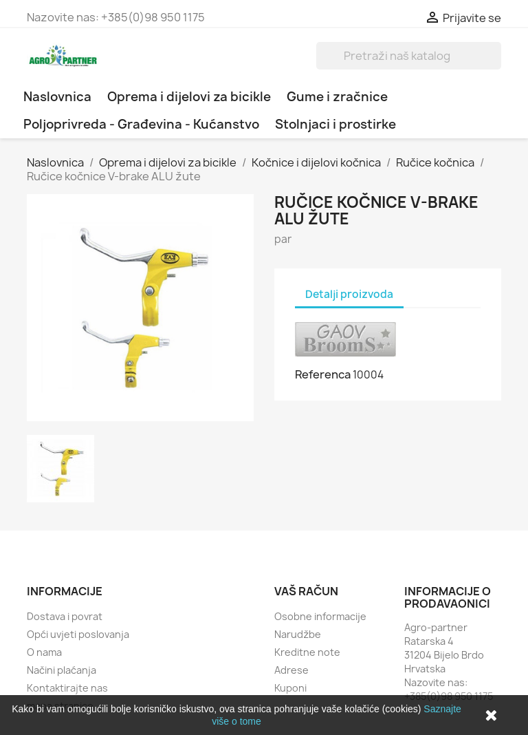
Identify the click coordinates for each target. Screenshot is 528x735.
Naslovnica (57, 96)
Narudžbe (297, 634)
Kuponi (290, 687)
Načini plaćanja (61, 670)
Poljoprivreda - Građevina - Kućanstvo (141, 124)
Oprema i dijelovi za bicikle (189, 96)
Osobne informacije (320, 616)
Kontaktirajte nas (67, 687)
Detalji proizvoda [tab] (349, 294)
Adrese (291, 670)
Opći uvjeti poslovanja (78, 634)
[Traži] (408, 56)
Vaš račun (306, 591)
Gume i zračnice (337, 96)
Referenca (323, 374)
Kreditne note (307, 652)
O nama (44, 652)
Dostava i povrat (64, 616)
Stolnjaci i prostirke (335, 124)
